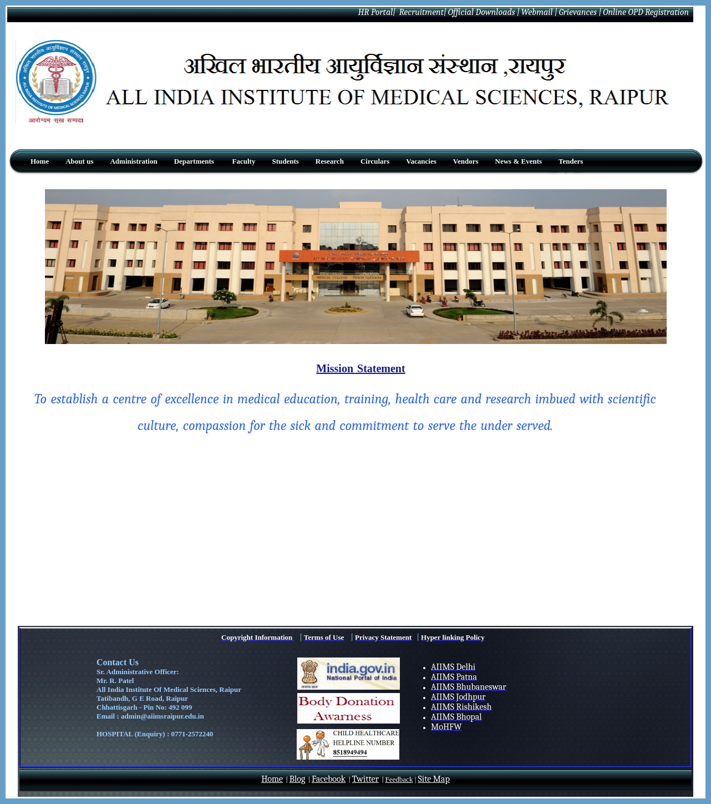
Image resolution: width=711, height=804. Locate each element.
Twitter (365, 779)
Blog (298, 779)
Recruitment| (421, 12)
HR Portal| (375, 12)
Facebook (329, 779)
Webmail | (539, 12)
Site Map (434, 779)
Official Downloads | (484, 12)
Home (272, 779)
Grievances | (580, 12)
